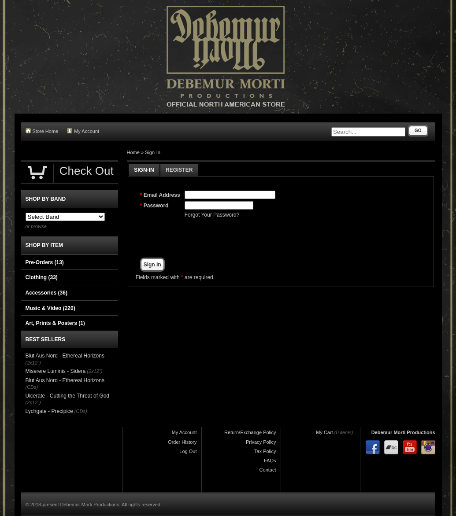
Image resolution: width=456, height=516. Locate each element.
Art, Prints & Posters (55, 323)
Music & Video (50, 308)
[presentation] (252, 238)
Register (179, 170)
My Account (83, 131)
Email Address (162, 195)
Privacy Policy (261, 442)
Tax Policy (265, 451)
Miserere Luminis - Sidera (56, 371)
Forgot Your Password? (212, 215)
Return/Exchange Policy (250, 432)
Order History (182, 442)
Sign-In (152, 152)
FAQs (270, 460)
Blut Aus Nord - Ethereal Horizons (65, 356)
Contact (268, 469)
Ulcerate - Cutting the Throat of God (68, 396)
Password (156, 206)
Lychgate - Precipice (49, 411)
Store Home (42, 131)
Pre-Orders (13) (45, 262)
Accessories (46, 293)
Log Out (187, 451)
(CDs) (32, 387)
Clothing (42, 277)
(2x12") (33, 362)
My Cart (324, 432)
